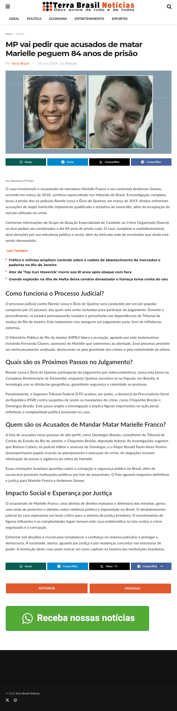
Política (34, 19)
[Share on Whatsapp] (26, 162)
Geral (14, 19)
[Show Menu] (8, 6)
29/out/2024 (48, 63)
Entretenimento (89, 19)
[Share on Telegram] (67, 162)
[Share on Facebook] (151, 162)
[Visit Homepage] (88, 6)
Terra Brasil (21, 63)
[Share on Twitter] (109, 162)
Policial (20, 34)
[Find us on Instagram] (15, 700)
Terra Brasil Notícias (28, 693)
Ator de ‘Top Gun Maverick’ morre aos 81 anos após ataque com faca (70, 272)
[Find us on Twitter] (7, 700)
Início (9, 34)
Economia (58, 19)
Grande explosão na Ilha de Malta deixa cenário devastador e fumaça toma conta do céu (88, 279)
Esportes (120, 19)
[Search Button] (169, 6)
